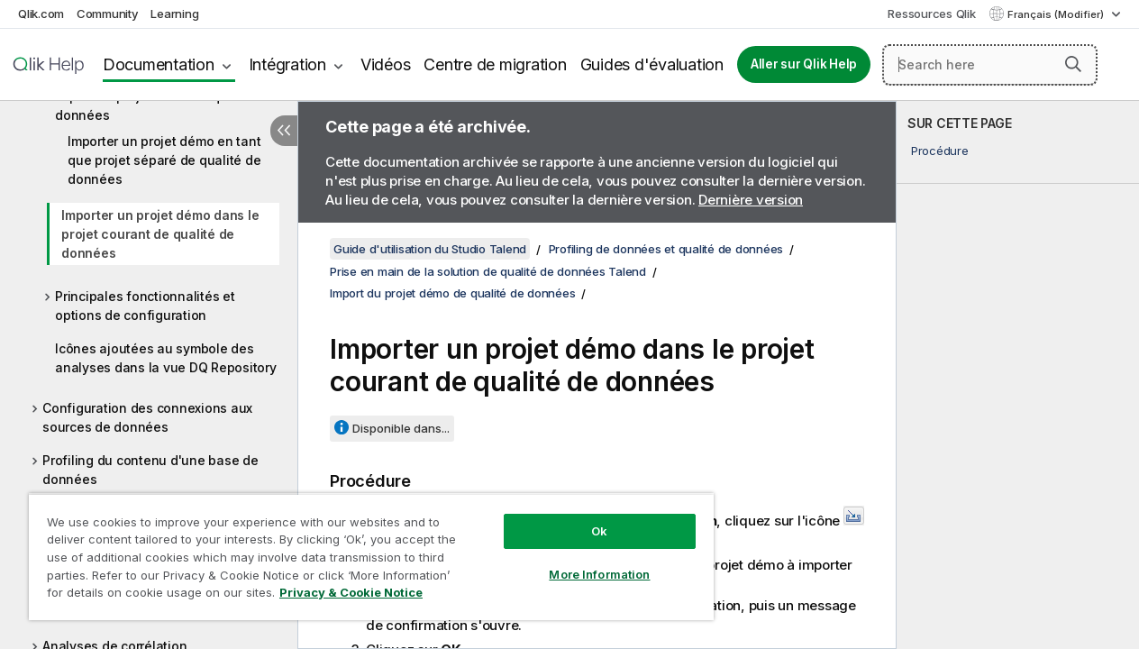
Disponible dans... (401, 428)
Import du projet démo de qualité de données (164, 105)
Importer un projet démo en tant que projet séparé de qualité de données (164, 160)
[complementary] (1018, 375)
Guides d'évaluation (652, 64)
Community (108, 13)
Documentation (158, 64)
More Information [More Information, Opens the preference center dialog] (579, 560)
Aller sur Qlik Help (804, 64)
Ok (579, 517)
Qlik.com (41, 13)
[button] (1073, 64)
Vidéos (385, 64)
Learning (174, 13)
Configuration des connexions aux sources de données (147, 417)
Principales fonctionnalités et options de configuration (145, 305)
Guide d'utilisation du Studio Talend (429, 249)
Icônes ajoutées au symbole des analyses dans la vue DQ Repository (166, 358)
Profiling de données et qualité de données (666, 249)
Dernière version (750, 199)
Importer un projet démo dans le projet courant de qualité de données (160, 234)
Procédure (940, 150)
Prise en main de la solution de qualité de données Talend (488, 271)
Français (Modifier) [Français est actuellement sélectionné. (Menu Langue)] (1057, 14)
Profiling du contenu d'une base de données (150, 469)
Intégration (287, 64)
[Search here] (990, 65)
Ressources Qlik (931, 13)
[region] (359, 550)
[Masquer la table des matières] (283, 130)
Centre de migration (495, 64)
